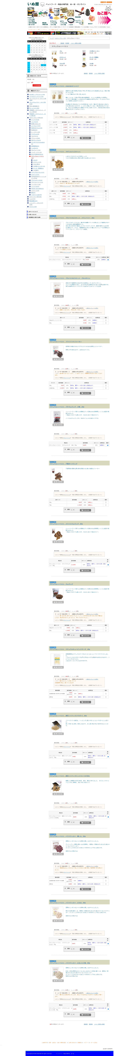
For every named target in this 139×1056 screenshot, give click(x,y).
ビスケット (63, 57)
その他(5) (36, 170)
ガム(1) (35, 160)
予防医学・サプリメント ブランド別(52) (37, 110)
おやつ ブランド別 (60, 38)
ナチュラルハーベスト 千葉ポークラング (63, 464)
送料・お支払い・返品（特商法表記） (58, 1042)
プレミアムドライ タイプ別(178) (37, 103)
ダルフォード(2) (35, 150)
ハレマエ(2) (34, 121)
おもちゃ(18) (33, 206)
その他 (91, 63)
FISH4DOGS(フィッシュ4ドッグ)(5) (38, 177)
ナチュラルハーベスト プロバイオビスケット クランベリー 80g (72, 218)
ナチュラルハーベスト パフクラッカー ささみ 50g (68, 902)
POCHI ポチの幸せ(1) (37, 188)
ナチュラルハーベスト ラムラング (61, 584)
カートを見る (94, 1042)
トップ (52, 38)
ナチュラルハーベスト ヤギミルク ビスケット (65, 151)
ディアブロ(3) (35, 119)
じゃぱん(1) (34, 148)
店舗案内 (79, 1042)
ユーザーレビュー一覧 (33, 29)
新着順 (67, 43)
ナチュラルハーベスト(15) (37, 157)
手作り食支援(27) (34, 106)
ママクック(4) (35, 190)
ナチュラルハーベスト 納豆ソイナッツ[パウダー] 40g (68, 715)
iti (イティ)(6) (35, 132)
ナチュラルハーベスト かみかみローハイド (64, 86)
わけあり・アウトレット (75, 29)
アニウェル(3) (35, 134)
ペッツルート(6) (35, 184)
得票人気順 (75, 43)
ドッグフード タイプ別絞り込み (49, 29)
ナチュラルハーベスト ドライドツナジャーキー (66, 341)
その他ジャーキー (95, 51)
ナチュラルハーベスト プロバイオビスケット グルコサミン (70, 278)
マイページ (67, 117)
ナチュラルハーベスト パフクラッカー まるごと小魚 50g (70, 963)
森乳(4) (33, 192)
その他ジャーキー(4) (39, 166)
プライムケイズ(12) (36, 180)
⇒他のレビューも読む (92, 181)
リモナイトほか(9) (36, 194)
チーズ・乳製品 (94, 57)
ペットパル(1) (35, 186)
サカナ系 (62, 63)
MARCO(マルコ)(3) (36, 127)
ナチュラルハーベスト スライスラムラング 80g (66, 524)
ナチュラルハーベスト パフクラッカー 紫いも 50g (68, 836)
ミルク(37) (32, 198)
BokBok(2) (34, 130)
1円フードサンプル (87, 29)
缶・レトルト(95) (34, 108)
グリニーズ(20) (35, 138)
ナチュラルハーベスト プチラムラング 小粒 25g (67, 407)
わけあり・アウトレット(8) (37, 94)
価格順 (62, 43)
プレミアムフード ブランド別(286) (37, 99)
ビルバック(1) (35, 174)
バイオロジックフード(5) (36, 96)
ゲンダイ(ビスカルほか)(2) (38, 143)
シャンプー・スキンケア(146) (36, 203)
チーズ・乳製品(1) (38, 168)
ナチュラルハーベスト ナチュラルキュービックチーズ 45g (70, 649)
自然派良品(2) (35, 146)
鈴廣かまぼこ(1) (35, 123)
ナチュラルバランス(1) (37, 172)
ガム (61, 51)
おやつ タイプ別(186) (35, 196)
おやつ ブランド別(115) (36, 117)
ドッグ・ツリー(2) (36, 152)
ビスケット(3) (37, 162)
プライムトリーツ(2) (37, 182)
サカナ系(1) (36, 164)
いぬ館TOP (44, 1042)
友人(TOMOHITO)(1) (37, 154)
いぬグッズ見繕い (63, 29)
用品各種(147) (33, 200)
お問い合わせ (72, 1042)
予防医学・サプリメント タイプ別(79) (37, 114)
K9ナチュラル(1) (36, 140)
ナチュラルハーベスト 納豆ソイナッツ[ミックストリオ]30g (70, 776)
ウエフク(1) (34, 136)
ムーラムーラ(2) (35, 125)
